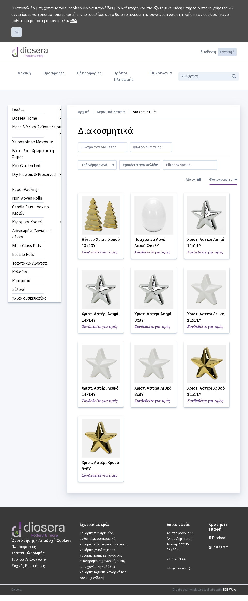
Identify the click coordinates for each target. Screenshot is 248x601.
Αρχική (25, 72)
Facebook (218, 544)
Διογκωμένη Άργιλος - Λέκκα (31, 233)
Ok (16, 32)
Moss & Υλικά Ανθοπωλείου (36, 126)
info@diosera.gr (179, 574)
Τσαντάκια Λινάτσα (29, 263)
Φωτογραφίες (223, 179)
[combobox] (102, 147)
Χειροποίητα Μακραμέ (32, 141)
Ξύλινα (18, 289)
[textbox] (102, 147)
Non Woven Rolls (27, 198)
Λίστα (193, 179)
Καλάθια (19, 271)
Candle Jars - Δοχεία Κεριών (30, 210)
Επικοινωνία (160, 73)
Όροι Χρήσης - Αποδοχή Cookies (41, 546)
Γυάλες (18, 109)
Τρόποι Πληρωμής (123, 76)
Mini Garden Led (26, 165)
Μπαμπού (21, 280)
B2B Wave (230, 596)
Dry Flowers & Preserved (34, 174)
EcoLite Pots (23, 254)
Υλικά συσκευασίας (29, 298)
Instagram (218, 553)
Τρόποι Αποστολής (29, 565)
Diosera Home (24, 118)
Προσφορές (53, 73)
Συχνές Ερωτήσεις (28, 571)
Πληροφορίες (89, 73)
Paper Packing (25, 189)
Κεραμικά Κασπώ (27, 221)
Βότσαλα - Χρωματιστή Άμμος (33, 153)
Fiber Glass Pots (26, 245)
